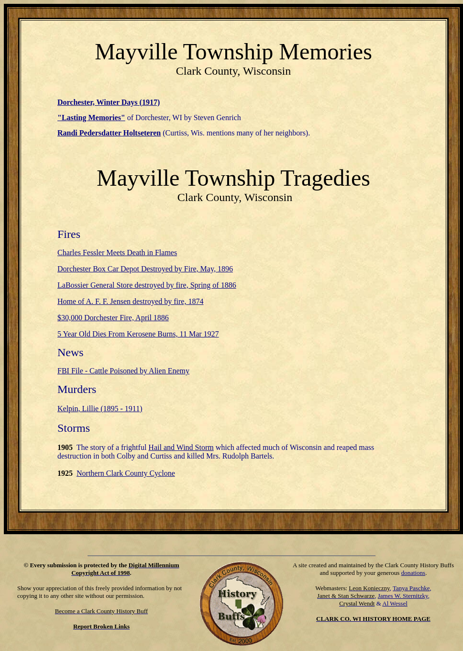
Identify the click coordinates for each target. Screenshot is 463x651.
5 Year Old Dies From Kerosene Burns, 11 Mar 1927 (138, 334)
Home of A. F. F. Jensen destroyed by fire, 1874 (130, 301)
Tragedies (325, 178)
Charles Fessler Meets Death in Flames (117, 252)
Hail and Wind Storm (180, 447)
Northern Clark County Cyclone (126, 473)
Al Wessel (395, 603)
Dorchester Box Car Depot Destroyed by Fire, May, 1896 (145, 269)
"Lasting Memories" (91, 117)
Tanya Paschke (411, 588)
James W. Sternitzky (403, 595)
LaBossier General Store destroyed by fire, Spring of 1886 (146, 285)
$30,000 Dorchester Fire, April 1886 (113, 318)
